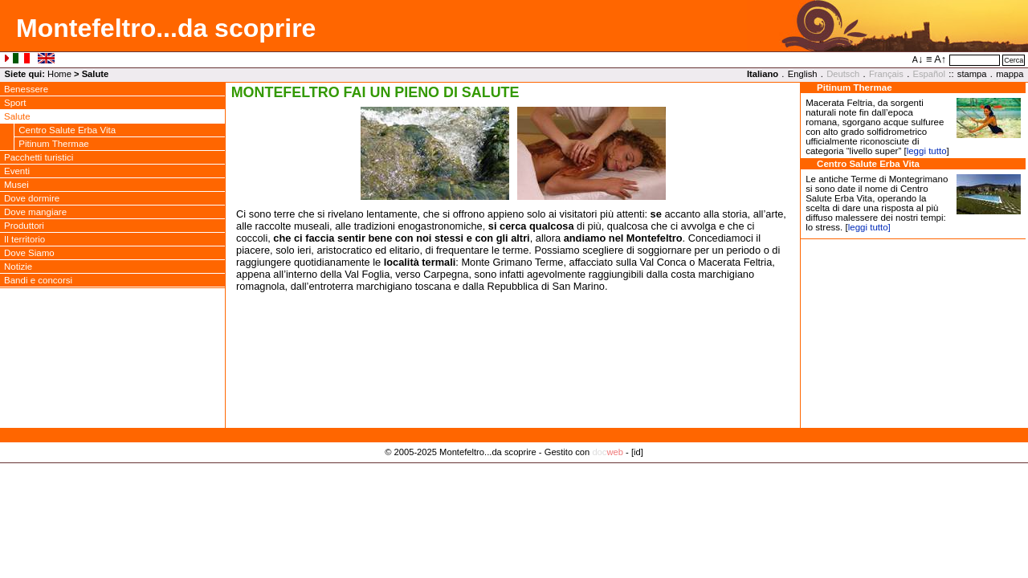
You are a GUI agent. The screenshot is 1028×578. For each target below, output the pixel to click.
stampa (972, 74)
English (803, 74)
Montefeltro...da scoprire (166, 28)
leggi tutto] (869, 227)
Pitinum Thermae (53, 144)
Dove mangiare (35, 212)
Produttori (24, 225)
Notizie (18, 266)
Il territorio (24, 239)
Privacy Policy (514, 468)
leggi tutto (927, 151)
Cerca (1013, 60)
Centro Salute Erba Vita (67, 130)
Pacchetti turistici (38, 157)
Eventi (17, 171)
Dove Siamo (29, 253)
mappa (1009, 74)
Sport (15, 103)
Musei (16, 184)
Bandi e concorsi (38, 280)
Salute (17, 116)
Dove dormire (31, 198)
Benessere (26, 89)
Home (59, 74)
